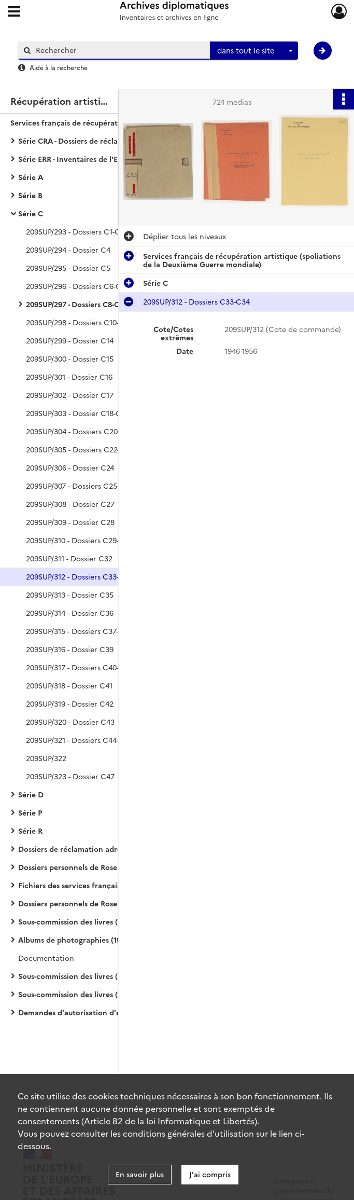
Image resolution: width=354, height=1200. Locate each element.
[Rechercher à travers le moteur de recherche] (119, 50)
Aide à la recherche (59, 67)
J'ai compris (210, 1174)
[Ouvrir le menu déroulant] (14, 12)
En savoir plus (140, 1174)
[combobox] (254, 51)
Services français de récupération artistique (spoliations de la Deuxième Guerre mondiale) (114, 122)
